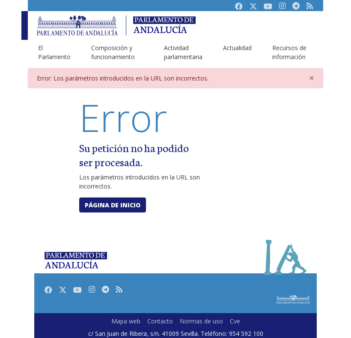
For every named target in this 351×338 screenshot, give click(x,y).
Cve (235, 321)
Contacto (160, 321)
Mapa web (125, 321)
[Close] (311, 78)
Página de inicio (112, 205)
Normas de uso (201, 321)
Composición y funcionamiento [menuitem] (113, 52)
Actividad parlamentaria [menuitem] (183, 52)
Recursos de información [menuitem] (289, 52)
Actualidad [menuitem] (237, 48)
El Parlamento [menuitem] (54, 52)
